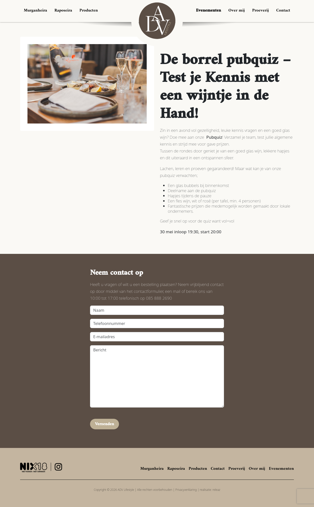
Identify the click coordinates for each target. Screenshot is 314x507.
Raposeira (63, 10)
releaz (216, 490)
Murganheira (35, 10)
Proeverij (260, 10)
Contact (283, 10)
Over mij (236, 10)
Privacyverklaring (186, 490)
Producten (88, 10)
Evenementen (208, 10)
